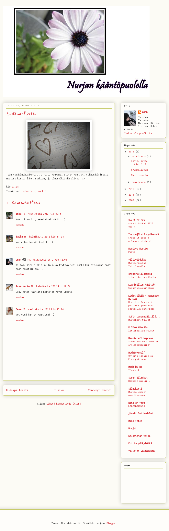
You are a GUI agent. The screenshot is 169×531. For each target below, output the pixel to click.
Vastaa (20, 224)
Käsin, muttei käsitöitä (140, 163)
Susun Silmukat (138, 377)
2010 (132, 194)
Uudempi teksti (17, 390)
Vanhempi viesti (100, 390)
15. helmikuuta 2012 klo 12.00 (47, 259)
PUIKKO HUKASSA (138, 327)
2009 (132, 200)
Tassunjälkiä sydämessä (143, 234)
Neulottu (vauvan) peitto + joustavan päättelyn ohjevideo (141, 305)
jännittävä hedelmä (140, 413)
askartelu (29, 191)
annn (18, 259)
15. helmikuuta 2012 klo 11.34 (44, 236)
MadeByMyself (136, 352)
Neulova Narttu (138, 248)
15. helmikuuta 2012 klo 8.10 (41, 213)
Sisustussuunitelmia (141, 288)
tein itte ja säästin (142, 277)
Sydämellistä (139, 169)
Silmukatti (135, 388)
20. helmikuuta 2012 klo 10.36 (51, 286)
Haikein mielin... (140, 381)
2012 (132, 151)
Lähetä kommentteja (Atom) (64, 403)
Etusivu (58, 390)
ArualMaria (22, 286)
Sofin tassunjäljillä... (144, 316)
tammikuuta (139, 182)
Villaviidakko (137, 259)
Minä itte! (135, 421)
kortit (42, 191)
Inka (18, 213)
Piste (131, 252)
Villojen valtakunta (141, 450)
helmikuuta (139, 156)
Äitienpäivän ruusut (141, 330)
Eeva (18, 309)
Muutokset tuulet (139, 319)
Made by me (135, 366)
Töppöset (133, 370)
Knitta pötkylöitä (140, 443)
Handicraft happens (140, 338)
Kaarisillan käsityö (141, 284)
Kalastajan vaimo (139, 435)
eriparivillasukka (140, 273)
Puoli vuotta (139, 175)
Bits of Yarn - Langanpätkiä (138, 404)
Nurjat (132, 428)
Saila (19, 236)
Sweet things (136, 220)
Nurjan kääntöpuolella (6, 10)
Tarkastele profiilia (138, 133)
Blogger (111, 523)
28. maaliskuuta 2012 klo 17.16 (43, 309)
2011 (132, 189)
